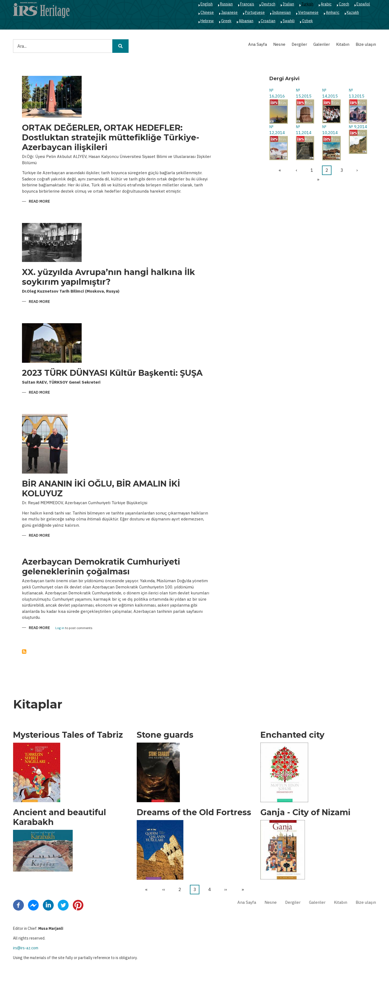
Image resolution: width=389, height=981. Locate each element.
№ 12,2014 (277, 129)
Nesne (279, 44)
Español (363, 4)
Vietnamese (308, 12)
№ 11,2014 (303, 129)
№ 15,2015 (303, 93)
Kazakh (353, 12)
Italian (288, 4)
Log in (59, 628)
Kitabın (342, 44)
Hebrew (207, 20)
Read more (39, 201)
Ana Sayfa (257, 44)
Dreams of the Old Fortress (194, 812)
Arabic (326, 4)
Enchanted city (292, 735)
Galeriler (321, 44)
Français (247, 4)
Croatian (268, 20)
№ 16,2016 (277, 93)
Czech (344, 4)
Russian (226, 4)
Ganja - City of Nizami (305, 812)
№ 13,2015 (356, 93)
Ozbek (307, 20)
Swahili (289, 20)
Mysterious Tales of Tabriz (68, 735)
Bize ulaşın (366, 44)
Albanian (246, 20)
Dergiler (299, 44)
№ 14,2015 (330, 93)
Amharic (332, 12)
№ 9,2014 (358, 126)
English (206, 4)
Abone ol (24, 651)
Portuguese (255, 12)
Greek (226, 20)
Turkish (307, 4)
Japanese (229, 12)
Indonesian (281, 12)
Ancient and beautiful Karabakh (59, 817)
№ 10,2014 (330, 129)
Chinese (207, 12)
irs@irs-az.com (25, 948)
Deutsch (268, 4)
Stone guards (165, 735)
